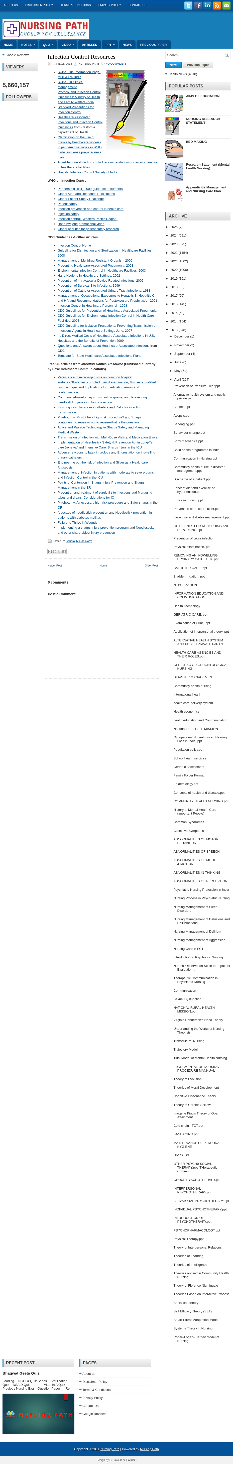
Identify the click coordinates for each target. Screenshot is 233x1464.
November (182, 345)
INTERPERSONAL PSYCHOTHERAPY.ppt (192, 1190)
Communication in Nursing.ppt (195, 458)
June (178, 362)
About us (11, 5)
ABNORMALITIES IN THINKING (196, 872)
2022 (174, 253)
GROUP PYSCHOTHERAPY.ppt (196, 1180)
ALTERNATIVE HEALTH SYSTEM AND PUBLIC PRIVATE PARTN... (199, 642)
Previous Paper (153, 45)
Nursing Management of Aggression (199, 940)
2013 (174, 330)
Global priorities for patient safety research (88, 229)
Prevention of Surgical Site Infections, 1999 (89, 285)
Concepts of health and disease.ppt (198, 793)
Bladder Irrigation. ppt (188, 576)
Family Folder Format (188, 775)
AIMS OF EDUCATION (202, 96)
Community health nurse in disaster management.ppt (198, 469)
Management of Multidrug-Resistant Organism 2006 (95, 260)
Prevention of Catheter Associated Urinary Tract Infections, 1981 (104, 290)
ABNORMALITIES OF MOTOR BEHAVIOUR (195, 841)
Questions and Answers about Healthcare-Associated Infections (103, 346)
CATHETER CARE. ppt (190, 568)
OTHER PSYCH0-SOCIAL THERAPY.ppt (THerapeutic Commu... (195, 1167)
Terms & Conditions (76, 5)
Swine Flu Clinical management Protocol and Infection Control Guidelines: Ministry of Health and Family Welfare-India (79, 92)
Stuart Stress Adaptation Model (195, 1320)
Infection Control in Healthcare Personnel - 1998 (92, 305)
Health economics (186, 711)
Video (69, 43)
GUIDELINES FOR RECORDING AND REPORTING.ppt (201, 528)
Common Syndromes (188, 822)
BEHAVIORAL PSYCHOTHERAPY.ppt (201, 1201)
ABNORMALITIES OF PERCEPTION (200, 881)
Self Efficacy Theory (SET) (192, 1311)
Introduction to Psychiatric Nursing (198, 957)
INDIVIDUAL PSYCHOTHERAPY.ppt (199, 1209)
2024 (174, 235)
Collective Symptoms (188, 831)
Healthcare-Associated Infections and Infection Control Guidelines (80, 122)
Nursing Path (109, 1449)
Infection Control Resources (81, 57)
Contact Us (137, 5)
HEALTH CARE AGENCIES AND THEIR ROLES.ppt (197, 654)
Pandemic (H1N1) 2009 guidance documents (90, 189)
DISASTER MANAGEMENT (193, 677)
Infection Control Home (74, 245)
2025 (174, 227)
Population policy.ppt (188, 749)
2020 (174, 270)
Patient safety (67, 204)
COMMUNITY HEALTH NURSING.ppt (200, 801)
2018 (174, 287)
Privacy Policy (109, 5)
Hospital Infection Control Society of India (87, 172)
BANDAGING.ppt (185, 1134)
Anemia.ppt (181, 407)
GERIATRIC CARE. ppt (190, 614)
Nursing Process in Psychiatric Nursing (201, 898)
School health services (189, 758)
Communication (184, 990)
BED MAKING (196, 142)
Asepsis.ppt (181, 415)
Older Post (151, 565)
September (182, 354)
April (178, 379)
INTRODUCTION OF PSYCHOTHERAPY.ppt (192, 1219)
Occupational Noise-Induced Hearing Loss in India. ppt (199, 739)
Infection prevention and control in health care (91, 209)
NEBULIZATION (185, 585)
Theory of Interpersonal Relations (197, 1247)
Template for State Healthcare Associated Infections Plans (99, 356)
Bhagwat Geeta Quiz (21, 1373)
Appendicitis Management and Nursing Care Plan (206, 189)
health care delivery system (193, 703)
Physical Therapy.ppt (188, 1239)
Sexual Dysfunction (187, 999)
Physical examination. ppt (191, 547)
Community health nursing (192, 686)
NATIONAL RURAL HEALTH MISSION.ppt (194, 1009)
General (70, 540)
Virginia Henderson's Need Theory (198, 1020)
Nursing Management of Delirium (197, 931)
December (182, 336)
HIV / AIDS (181, 1155)
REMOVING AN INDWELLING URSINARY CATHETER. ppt (195, 557)
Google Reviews (17, 55)
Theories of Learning (188, 1256)
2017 (174, 295)
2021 (174, 261)
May (177, 371)
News (127, 45)
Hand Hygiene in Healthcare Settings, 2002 (89, 275)
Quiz (50, 43)
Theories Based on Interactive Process (201, 1294)
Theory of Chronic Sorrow (191, 1105)
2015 (174, 313)
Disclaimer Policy (39, 5)
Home (8, 45)
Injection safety (68, 214)
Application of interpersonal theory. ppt (201, 631)
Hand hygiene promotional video (81, 224)
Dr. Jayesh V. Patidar (122, 1459)
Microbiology (84, 540)
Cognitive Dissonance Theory (194, 1096)
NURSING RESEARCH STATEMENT (203, 121)
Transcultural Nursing (188, 1041)
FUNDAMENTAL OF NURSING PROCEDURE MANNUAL (196, 1068)
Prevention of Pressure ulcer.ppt (196, 386)
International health (187, 694)
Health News (177, 74)
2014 (174, 321)
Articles (89, 45)
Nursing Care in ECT (188, 949)
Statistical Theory (185, 1303)
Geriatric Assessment (188, 767)
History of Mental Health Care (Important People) (194, 811)
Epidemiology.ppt (185, 784)
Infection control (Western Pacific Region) (88, 219)
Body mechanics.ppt (188, 441)
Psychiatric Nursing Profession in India (201, 889)
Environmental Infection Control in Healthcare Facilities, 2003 (102, 270)
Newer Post (55, 565)
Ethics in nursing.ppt (188, 500)
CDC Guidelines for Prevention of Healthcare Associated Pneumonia (107, 310)
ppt (111, 43)
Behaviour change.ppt (189, 432)
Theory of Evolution (187, 1079)
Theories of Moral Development (196, 1087)
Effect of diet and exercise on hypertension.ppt (194, 490)
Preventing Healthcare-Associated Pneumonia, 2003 (95, 265)
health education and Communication (200, 720)
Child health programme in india (196, 450)
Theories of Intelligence (190, 1265)
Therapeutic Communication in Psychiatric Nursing (195, 980)
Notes (29, 43)
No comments (116, 63)
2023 (174, 244)
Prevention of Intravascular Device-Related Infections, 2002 (101, 280)
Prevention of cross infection (193, 538)
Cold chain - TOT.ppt (188, 1126)
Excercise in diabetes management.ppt (201, 517)
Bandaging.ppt (183, 424)
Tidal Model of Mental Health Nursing (200, 1058)
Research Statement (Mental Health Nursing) (207, 166)
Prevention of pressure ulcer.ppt (196, 509)
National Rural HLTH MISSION (195, 729)
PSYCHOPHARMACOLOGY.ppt (196, 1230)
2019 (174, 278)
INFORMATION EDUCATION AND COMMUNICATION (198, 595)
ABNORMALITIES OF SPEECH (196, 851)
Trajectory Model (185, 1049)
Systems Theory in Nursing (192, 1328)
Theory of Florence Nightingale (195, 1285)
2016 (174, 304)
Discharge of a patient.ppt (191, 479)
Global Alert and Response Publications (86, 194)
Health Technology (186, 606)
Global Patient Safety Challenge (81, 199)
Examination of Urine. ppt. (192, 623)
